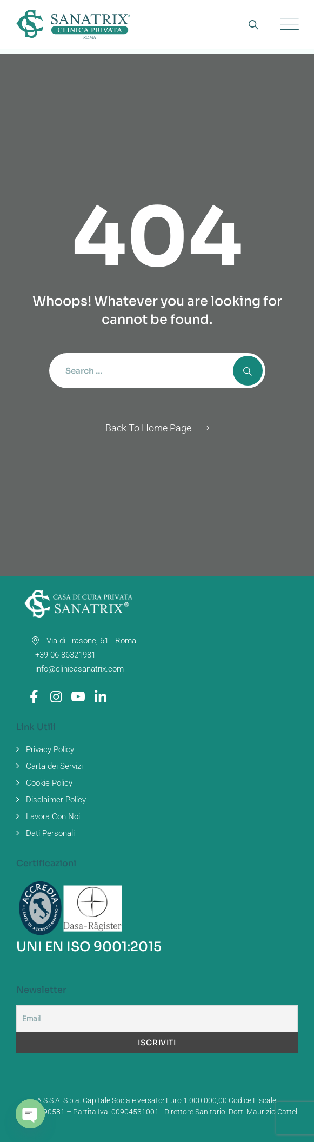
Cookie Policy (49, 783)
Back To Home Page (148, 428)
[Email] (157, 1018)
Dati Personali (50, 833)
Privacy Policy (50, 749)
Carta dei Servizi (54, 766)
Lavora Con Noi (53, 816)
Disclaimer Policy (56, 800)
